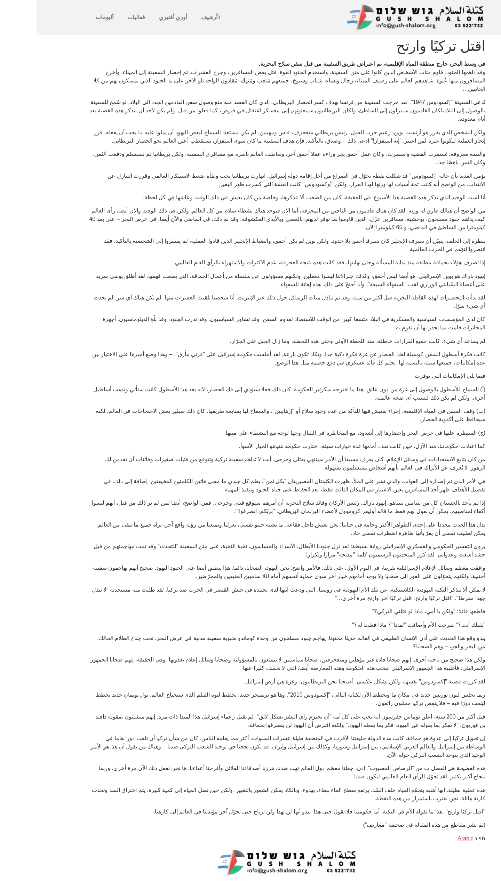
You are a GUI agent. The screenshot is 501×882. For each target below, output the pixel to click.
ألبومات (68, 17)
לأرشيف (174, 17)
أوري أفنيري (136, 17)
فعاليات (100, 17)
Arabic (429, 838)
